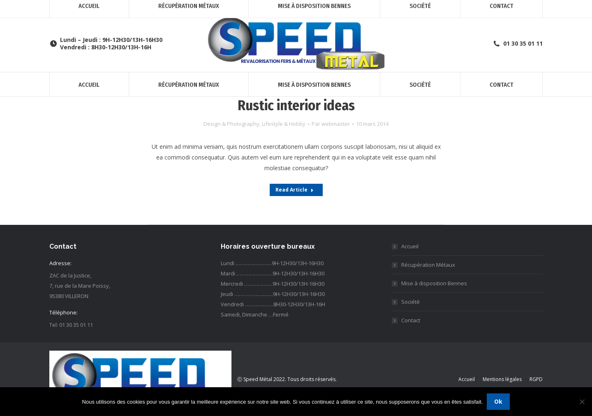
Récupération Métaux (428, 264)
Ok (498, 401)
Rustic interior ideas (296, 105)
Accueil (410, 246)
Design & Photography (231, 123)
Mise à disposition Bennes (434, 283)
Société (410, 301)
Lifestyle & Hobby (283, 123)
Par (331, 123)
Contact (410, 320)
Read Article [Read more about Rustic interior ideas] (294, 189)
